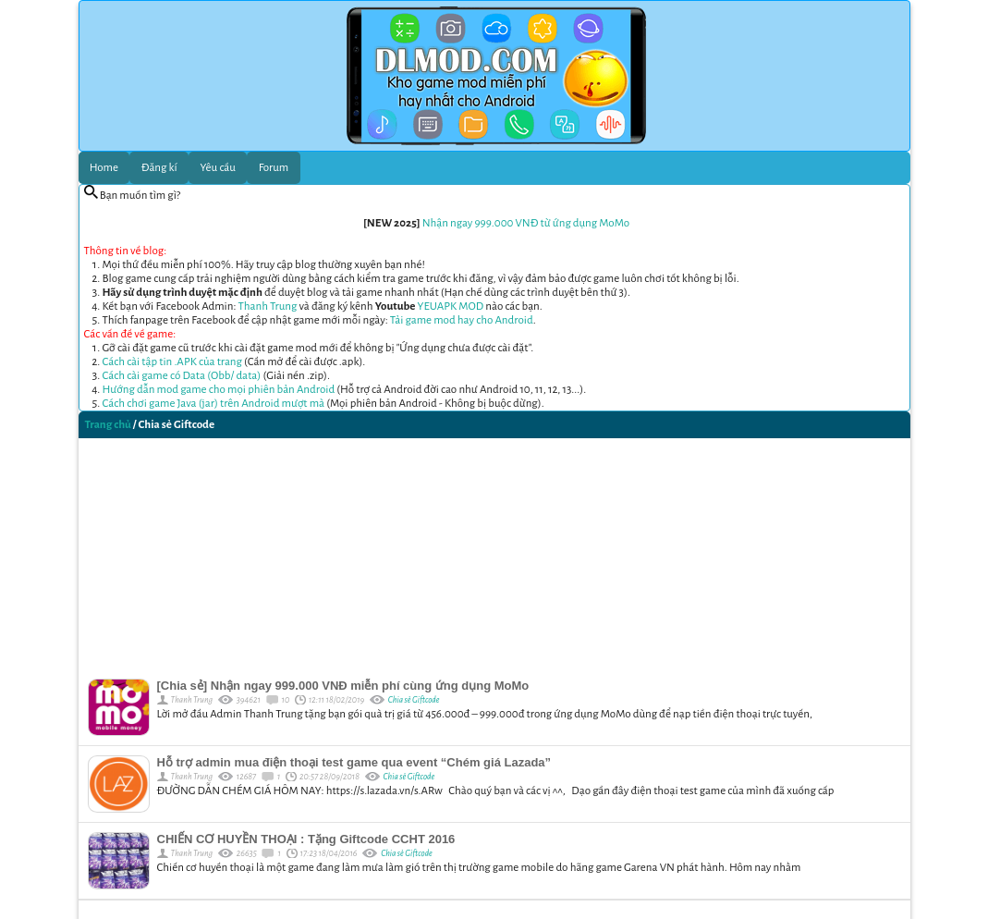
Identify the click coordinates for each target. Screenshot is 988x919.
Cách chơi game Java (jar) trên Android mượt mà (214, 404)
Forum (274, 168)
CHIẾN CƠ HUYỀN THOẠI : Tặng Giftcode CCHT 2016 (306, 839)
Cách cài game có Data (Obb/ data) (182, 376)
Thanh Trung (268, 306)
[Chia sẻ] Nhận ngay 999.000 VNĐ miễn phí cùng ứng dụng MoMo (343, 685)
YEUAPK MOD (451, 306)
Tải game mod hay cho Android (461, 320)
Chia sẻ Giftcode (414, 700)
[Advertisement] (494, 553)
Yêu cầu (218, 168)
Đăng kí (159, 168)
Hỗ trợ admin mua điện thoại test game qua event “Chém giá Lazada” (354, 762)
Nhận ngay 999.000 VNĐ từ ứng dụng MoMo (525, 223)
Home (104, 168)
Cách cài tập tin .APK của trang (172, 362)
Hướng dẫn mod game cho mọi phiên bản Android (219, 390)
